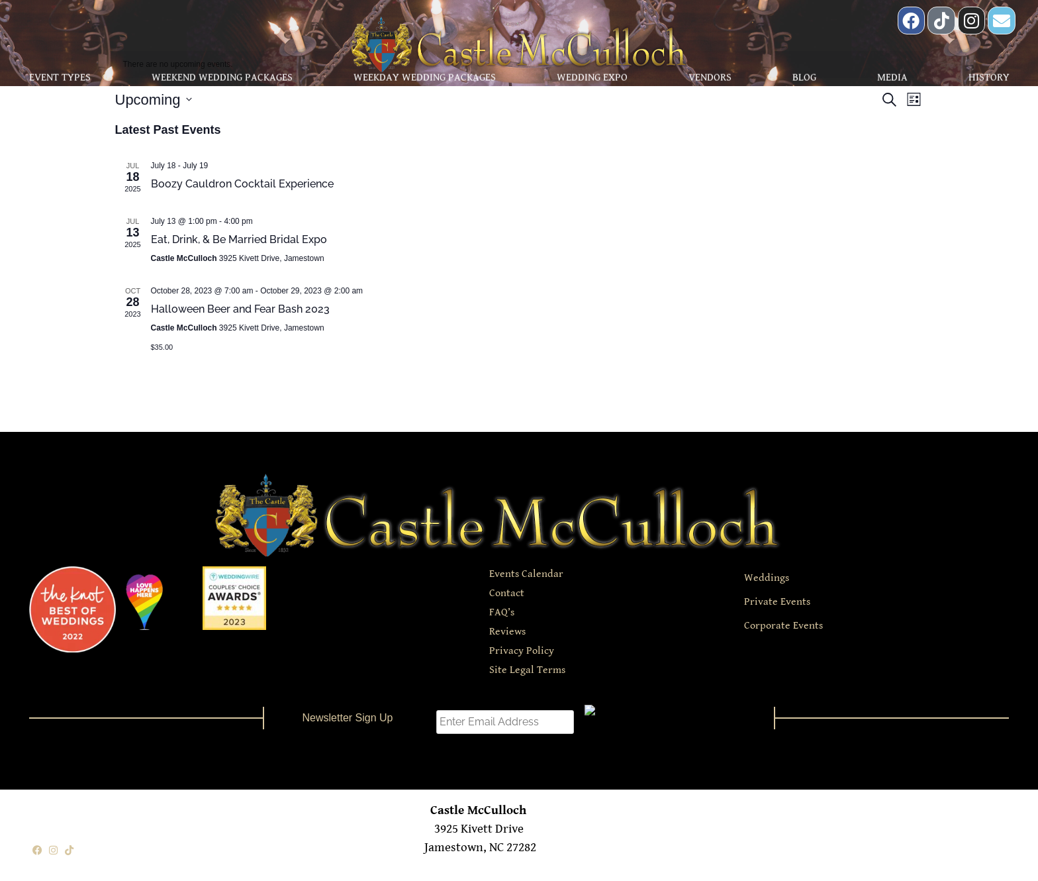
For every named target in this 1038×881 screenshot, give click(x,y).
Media (892, 76)
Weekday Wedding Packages (425, 76)
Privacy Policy (521, 651)
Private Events (777, 602)
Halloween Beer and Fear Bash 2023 (240, 309)
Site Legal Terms (527, 670)
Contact (506, 593)
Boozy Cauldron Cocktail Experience (242, 184)
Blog (804, 76)
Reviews (507, 631)
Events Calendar (526, 574)
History (989, 76)
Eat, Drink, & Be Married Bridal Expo (239, 239)
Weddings (766, 578)
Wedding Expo (592, 76)
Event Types (60, 76)
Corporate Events (783, 625)
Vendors (709, 76)
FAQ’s (501, 612)
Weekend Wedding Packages (222, 76)
